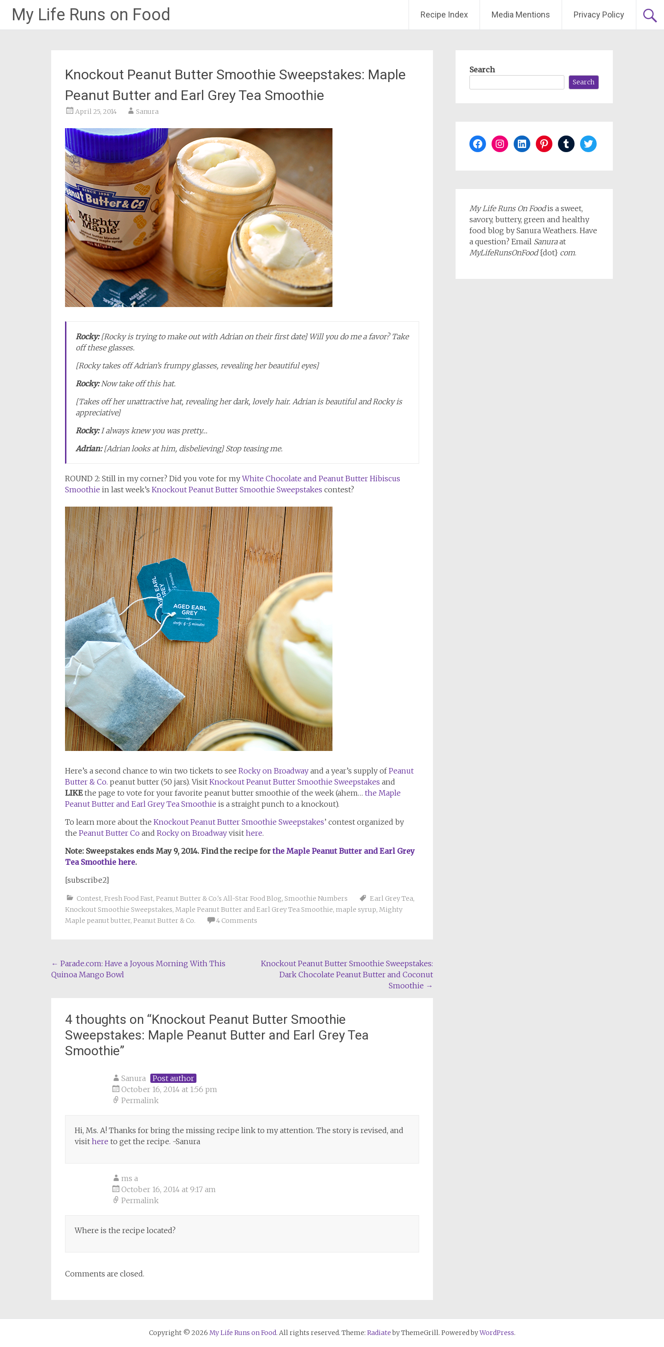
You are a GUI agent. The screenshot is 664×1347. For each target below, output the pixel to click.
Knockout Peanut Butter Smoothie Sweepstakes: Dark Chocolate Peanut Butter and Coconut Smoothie (347, 974)
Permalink (140, 1100)
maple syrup (356, 909)
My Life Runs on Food (91, 14)
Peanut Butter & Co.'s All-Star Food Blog (219, 898)
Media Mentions (521, 14)
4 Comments (236, 920)
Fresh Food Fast (128, 898)
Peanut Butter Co (109, 833)
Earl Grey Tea (391, 898)
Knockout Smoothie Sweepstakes (118, 909)
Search (482, 69)
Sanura (147, 111)
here (254, 833)
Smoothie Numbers (316, 898)
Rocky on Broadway (273, 770)
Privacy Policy (599, 14)
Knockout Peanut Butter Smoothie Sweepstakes (237, 489)
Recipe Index (444, 14)
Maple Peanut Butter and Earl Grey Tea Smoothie (254, 909)
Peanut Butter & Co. (164, 920)
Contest (89, 898)
